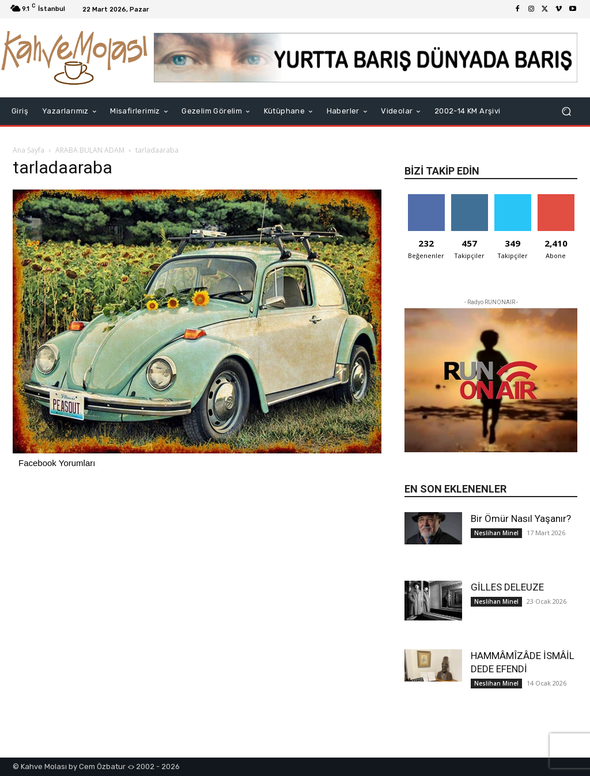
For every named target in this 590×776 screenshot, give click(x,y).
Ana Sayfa (28, 150)
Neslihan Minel (496, 533)
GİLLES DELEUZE (507, 587)
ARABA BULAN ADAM (89, 150)
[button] (566, 111)
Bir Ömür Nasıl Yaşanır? (521, 518)
